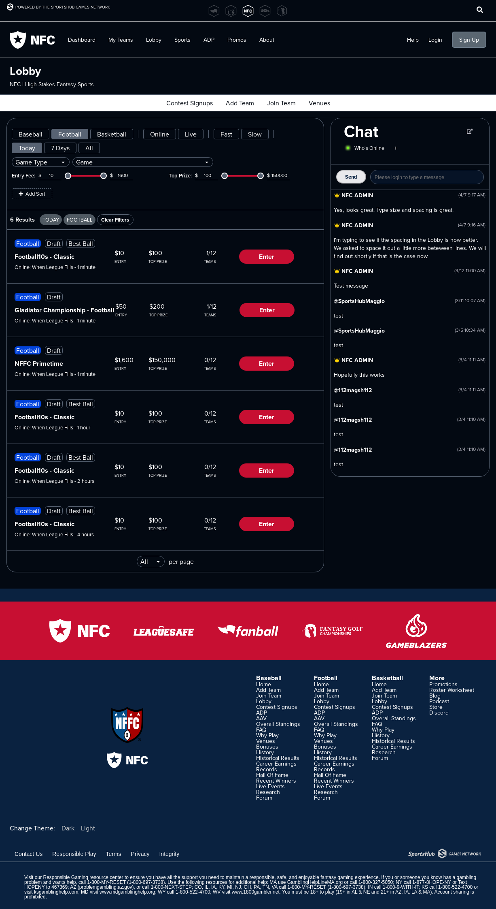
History (265, 752)
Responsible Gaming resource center (83, 877)
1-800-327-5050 (375, 882)
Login (435, 40)
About (266, 40)
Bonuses (267, 747)
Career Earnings (276, 764)
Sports (182, 40)
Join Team (281, 102)
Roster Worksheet (451, 690)
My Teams (120, 40)
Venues (319, 102)
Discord (439, 712)
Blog (435, 695)
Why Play (267, 735)
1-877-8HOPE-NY (431, 882)
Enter (266, 256)
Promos (236, 40)
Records (266, 769)
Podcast (439, 701)
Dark (67, 828)
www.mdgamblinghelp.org (127, 892)
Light (88, 828)
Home (263, 684)
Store (436, 707)
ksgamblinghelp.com (56, 892)
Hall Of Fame (272, 775)
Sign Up (469, 40)
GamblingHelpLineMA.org (315, 882)
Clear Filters (115, 220)
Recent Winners (276, 781)
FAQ (261, 729)
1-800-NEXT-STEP (171, 887)
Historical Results (277, 758)
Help (413, 40)
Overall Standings (278, 724)
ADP (208, 40)
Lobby (153, 40)
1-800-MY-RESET (106, 882)
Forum (264, 798)
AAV (261, 718)
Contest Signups (189, 102)
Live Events (270, 786)
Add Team (240, 102)
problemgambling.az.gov (105, 887)
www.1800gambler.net (256, 892)
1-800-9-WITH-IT (401, 887)
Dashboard (81, 40)
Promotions (443, 684)
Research (268, 792)
